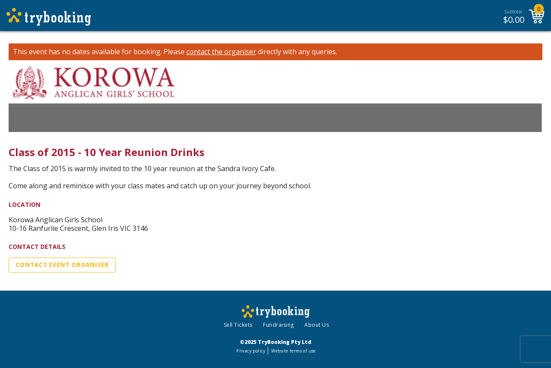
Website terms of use (293, 351)
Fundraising (278, 324)
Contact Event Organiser (62, 265)
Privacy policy (250, 351)
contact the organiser (221, 52)
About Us (316, 324)
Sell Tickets (238, 324)
